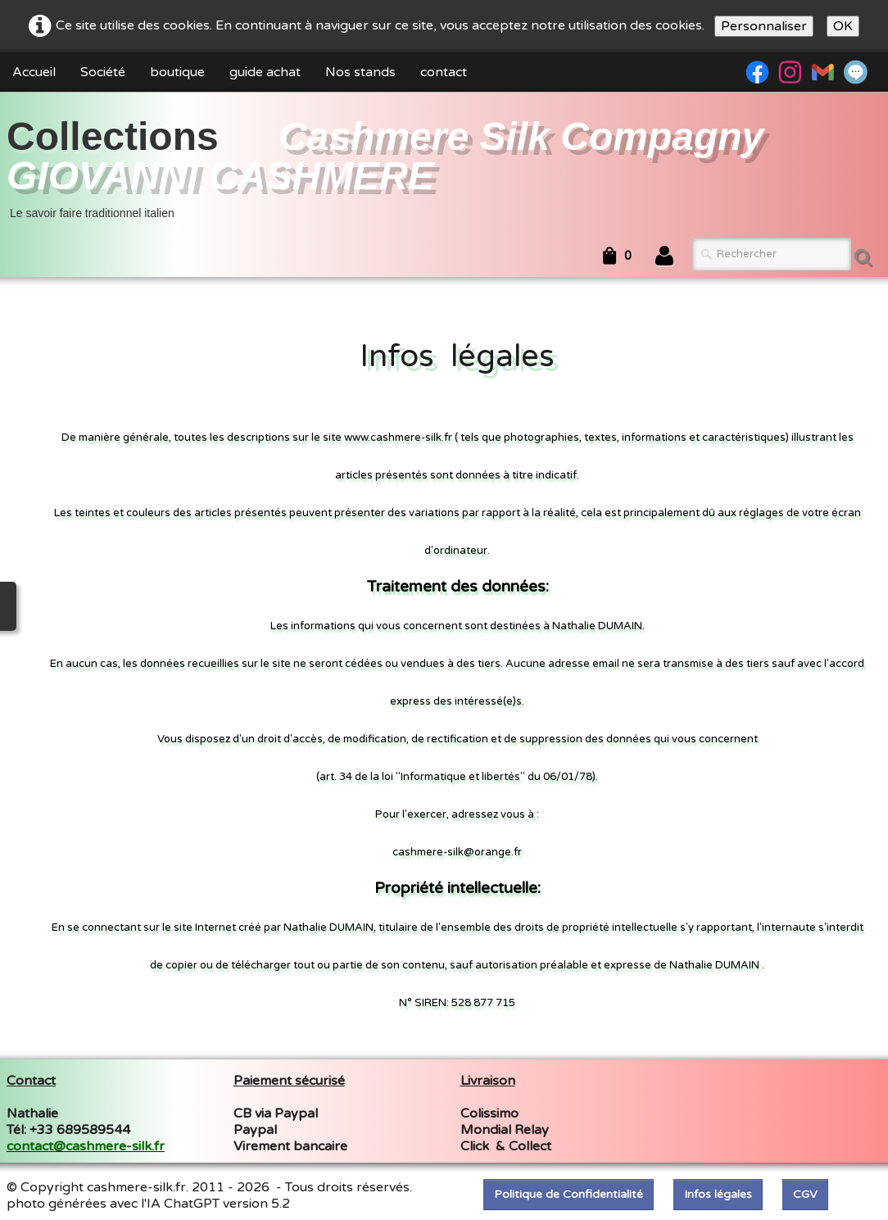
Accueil (34, 72)
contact (443, 72)
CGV (805, 1194)
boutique (177, 72)
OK (843, 26)
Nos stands (360, 72)
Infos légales (718, 1194)
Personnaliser (764, 26)
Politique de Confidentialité (568, 1194)
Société (102, 72)
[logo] (444, 166)
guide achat (265, 72)
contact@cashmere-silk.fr (86, 1146)
